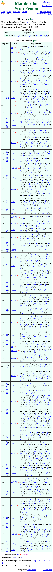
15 (7, 160)
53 (7, 491)
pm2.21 (14, 53)
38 (7, 524)
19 (7, 203)
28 (7, 289)
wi (21, 557)
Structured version (45, 12)
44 (7, 392)
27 (7, 251)
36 (7, 336)
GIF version (50, 14)
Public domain (31, 570)
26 (7, 245)
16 (7, 176)
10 (7, 121)
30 (7, 283)
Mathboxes (4, 13)
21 (7, 548)
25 (7, 243)
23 (7, 228)
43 (7, 386)
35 (7, 334)
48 (7, 437)
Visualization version (42, 13)
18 (7, 200)
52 (7, 475)
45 (7, 442)
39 (7, 390)
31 (7, 285)
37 (7, 343)
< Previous (47, 2)
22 (7, 248)
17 (7, 178)
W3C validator (47, 570)
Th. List (24, 12)
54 (7, 494)
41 (7, 367)
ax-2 (44, 560)
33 (7, 341)
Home (9, 12)
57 (7, 526)
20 (7, 210)
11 (7, 127)
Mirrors (3, 12)
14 (7, 154)
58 (7, 542)
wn (15, 557)
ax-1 (12, 102)
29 (7, 267)
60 (7, 551)
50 (7, 472)
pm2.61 (14, 168)
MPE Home (16, 12)
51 (7, 467)
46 (7, 412)
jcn (12, 47)
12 (7, 158)
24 (7, 231)
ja (27, 22)
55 (7, 517)
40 (7, 365)
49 (7, 444)
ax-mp (13, 70)
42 (7, 384)
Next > (49, 4)
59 (7, 544)
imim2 (13, 61)
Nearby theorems (47, 6)
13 (7, 152)
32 (7, 292)
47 (7, 434)
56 (7, 519)
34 (7, 312)
